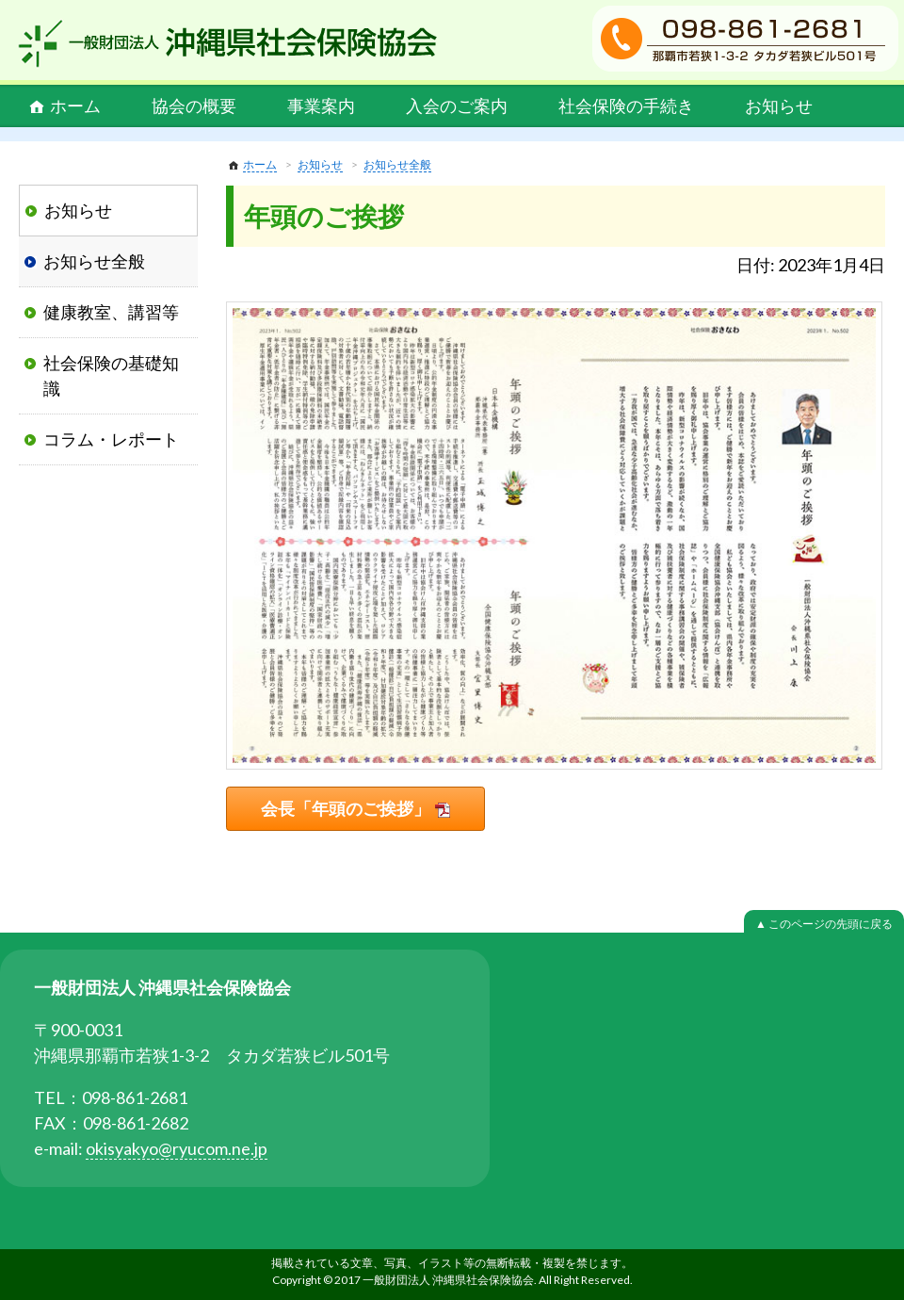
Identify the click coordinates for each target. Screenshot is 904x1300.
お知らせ (779, 105)
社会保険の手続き (626, 105)
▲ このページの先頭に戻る (824, 924)
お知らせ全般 (397, 164)
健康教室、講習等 (111, 311)
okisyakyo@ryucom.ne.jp (176, 1148)
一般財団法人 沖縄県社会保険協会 (227, 43)
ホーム (75, 105)
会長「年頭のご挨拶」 (345, 808)
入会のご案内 (457, 105)
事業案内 (321, 105)
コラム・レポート (111, 439)
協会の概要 (194, 105)
